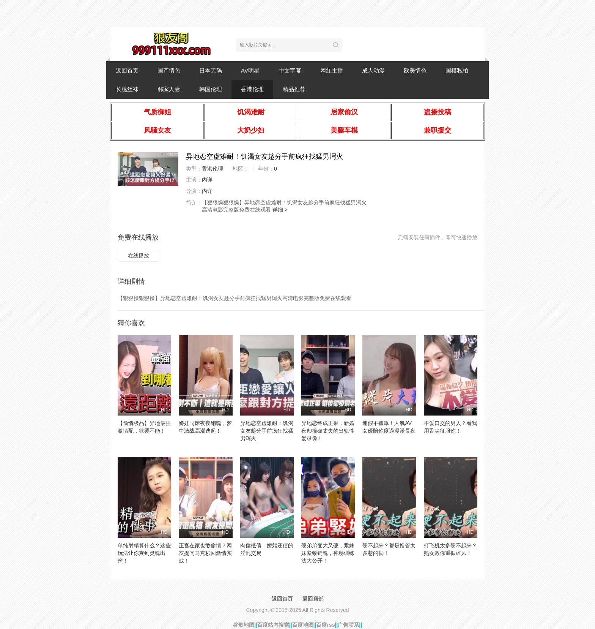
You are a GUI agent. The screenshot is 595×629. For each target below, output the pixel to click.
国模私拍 (456, 70)
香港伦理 (252, 89)
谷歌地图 (243, 625)
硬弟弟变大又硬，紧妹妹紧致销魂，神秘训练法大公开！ (327, 553)
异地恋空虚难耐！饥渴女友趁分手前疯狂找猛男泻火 (266, 430)
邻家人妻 (168, 89)
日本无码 (210, 70)
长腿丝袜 (127, 89)
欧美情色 (415, 70)
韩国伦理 (210, 89)
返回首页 (127, 70)
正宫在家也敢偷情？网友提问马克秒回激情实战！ (205, 553)
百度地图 (302, 625)
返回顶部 (313, 599)
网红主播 (331, 70)
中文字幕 (290, 70)
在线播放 (138, 256)
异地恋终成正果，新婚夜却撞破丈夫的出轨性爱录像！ (327, 430)
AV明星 (250, 70)
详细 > (280, 210)
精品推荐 (294, 89)
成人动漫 (373, 70)
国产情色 (168, 70)
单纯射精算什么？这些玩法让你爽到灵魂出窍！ (144, 553)
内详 (207, 180)
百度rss (325, 625)
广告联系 (348, 625)
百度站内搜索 (273, 625)
